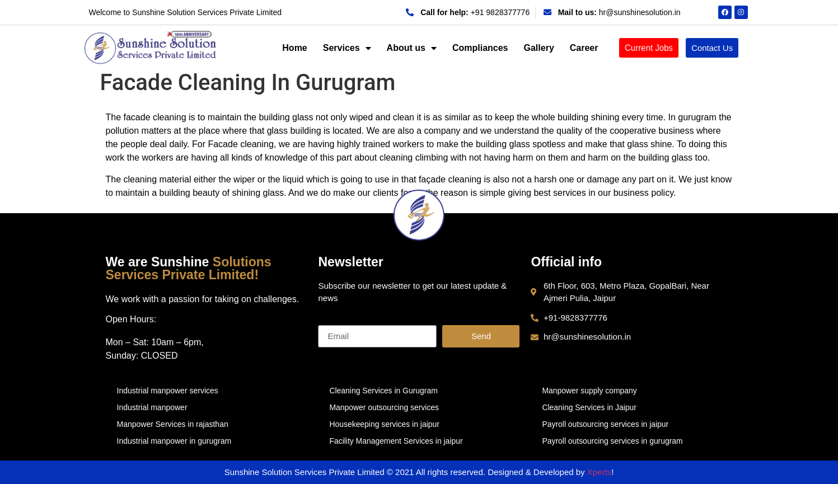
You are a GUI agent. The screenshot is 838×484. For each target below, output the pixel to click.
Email (329, 320)
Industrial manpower (152, 407)
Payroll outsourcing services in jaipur (605, 424)
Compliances (480, 48)
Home (294, 48)
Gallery (539, 48)
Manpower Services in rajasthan (172, 424)
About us (412, 48)
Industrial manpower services (167, 390)
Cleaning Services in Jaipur (589, 407)
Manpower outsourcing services (384, 407)
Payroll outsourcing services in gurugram (612, 440)
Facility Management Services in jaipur (396, 440)
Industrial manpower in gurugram (174, 440)
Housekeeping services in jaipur (384, 424)
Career (584, 48)
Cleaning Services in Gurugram (383, 390)
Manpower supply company (589, 390)
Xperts (599, 472)
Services (347, 48)
